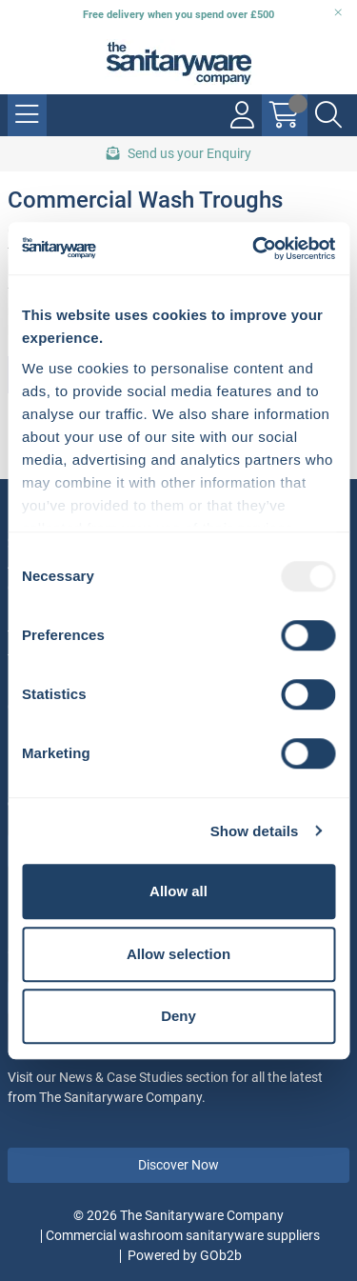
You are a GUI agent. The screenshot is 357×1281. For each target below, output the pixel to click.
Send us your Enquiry (179, 153)
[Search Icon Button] (328, 115)
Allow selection (178, 954)
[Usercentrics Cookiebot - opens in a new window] (254, 248)
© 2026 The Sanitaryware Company (178, 1215)
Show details (254, 831)
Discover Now (178, 1164)
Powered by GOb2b (185, 1255)
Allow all (178, 891)
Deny (178, 1016)
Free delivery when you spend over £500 (178, 15)
